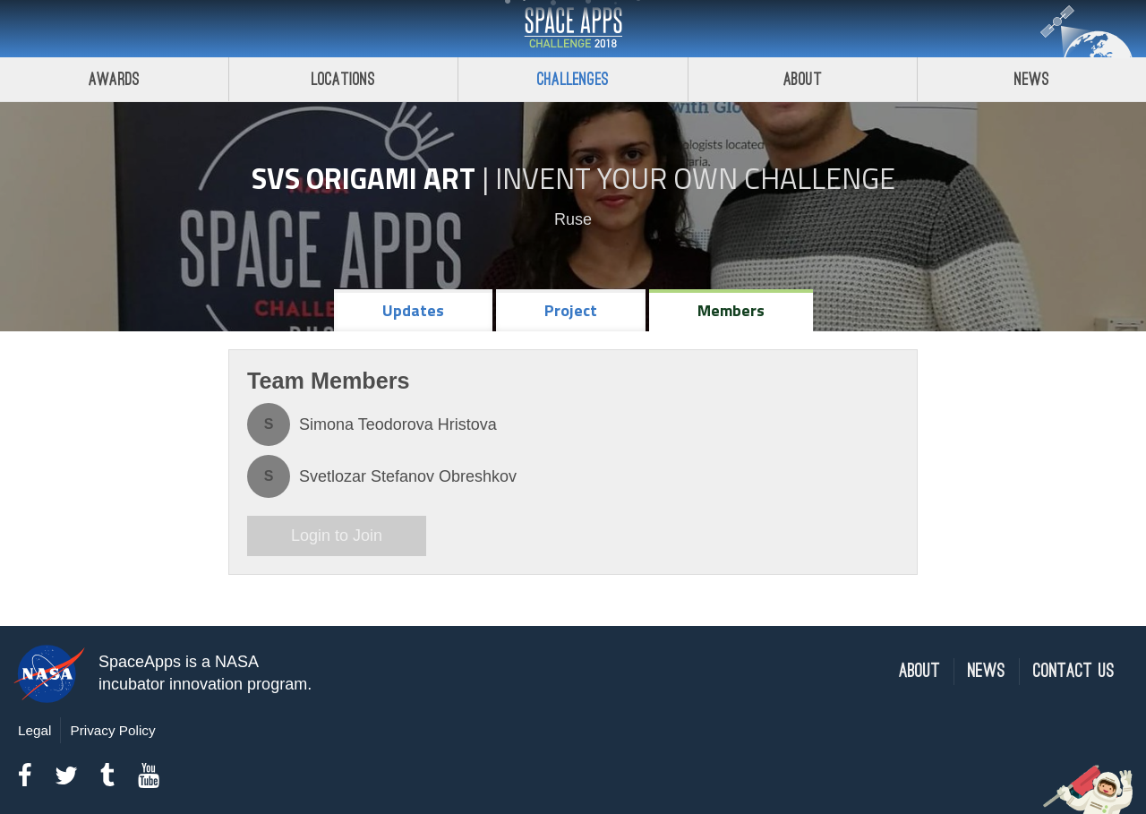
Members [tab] (731, 310)
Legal (34, 730)
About (802, 79)
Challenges (573, 79)
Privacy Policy (112, 730)
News (986, 671)
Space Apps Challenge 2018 (573, 28)
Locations (344, 79)
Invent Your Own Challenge (695, 178)
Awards (114, 79)
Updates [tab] (413, 310)
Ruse (573, 219)
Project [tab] (570, 310)
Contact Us (1074, 671)
